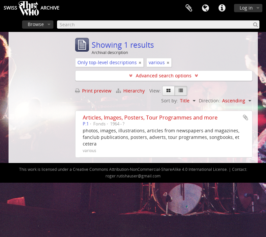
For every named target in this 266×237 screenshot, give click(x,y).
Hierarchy (131, 91)
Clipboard (189, 8)
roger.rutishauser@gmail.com (133, 176)
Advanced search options (164, 75)
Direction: (209, 100)
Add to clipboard (245, 117)
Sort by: (169, 100)
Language (205, 8)
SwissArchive (31, 8)
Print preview (93, 91)
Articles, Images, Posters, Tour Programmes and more (150, 117)
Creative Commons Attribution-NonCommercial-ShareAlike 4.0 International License (150, 169)
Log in (246, 8)
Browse (36, 24)
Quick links (222, 8)
